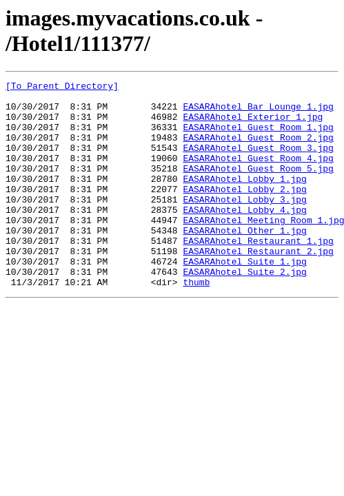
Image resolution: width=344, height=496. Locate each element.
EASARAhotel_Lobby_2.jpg (244, 211)
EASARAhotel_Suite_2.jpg (244, 310)
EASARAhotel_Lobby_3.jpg (244, 224)
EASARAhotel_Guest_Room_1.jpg (258, 137)
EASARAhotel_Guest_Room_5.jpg (258, 186)
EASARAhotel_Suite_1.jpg (244, 298)
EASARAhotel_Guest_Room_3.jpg (258, 162)
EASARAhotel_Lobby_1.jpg (244, 199)
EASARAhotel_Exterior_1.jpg (253, 124)
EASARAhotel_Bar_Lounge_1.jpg (258, 112)
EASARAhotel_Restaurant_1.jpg (258, 273)
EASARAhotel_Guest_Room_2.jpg (258, 149)
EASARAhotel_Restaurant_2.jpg (258, 286)
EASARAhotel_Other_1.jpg (244, 261)
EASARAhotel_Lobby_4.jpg (244, 236)
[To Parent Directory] (62, 87)
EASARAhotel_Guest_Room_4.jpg (258, 174)
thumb (196, 323)
